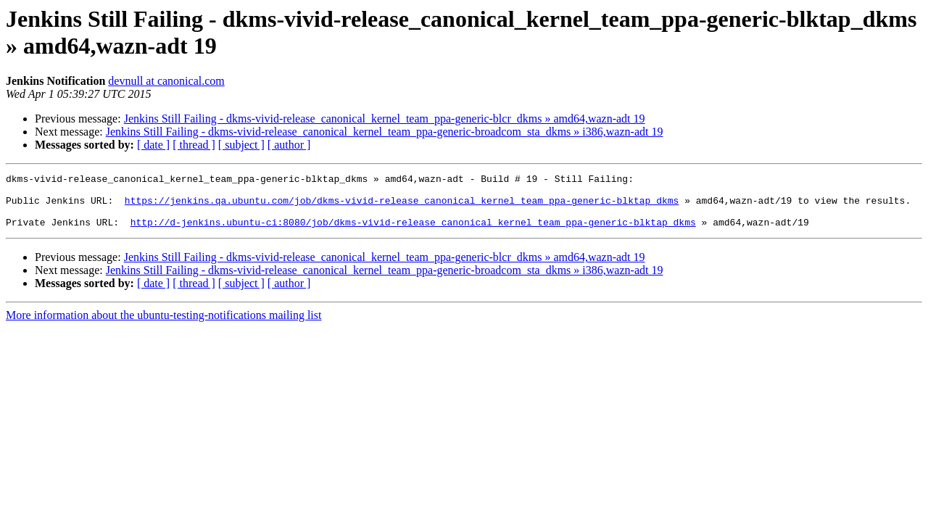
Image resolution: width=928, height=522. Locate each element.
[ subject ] (241, 144)
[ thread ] (194, 144)
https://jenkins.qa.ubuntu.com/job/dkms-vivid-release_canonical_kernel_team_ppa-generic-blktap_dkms (402, 206)
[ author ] (289, 144)
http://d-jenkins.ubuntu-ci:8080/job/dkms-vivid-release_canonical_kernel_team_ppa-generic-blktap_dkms (413, 232)
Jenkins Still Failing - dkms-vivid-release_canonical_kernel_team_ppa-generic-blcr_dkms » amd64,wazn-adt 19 (384, 118)
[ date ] (153, 144)
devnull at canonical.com (166, 81)
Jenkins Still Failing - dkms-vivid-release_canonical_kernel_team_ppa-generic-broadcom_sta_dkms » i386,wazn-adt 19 (384, 131)
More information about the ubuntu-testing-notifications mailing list (163, 326)
